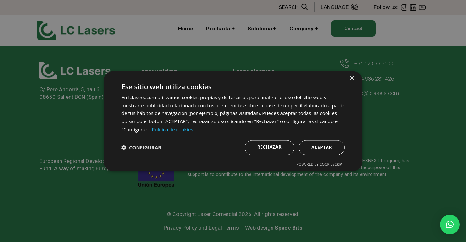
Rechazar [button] (268, 147)
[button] (450, 224)
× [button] (352, 78)
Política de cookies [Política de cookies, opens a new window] (172, 129)
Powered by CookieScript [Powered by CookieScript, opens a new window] (320, 164)
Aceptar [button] (321, 147)
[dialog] (233, 121)
